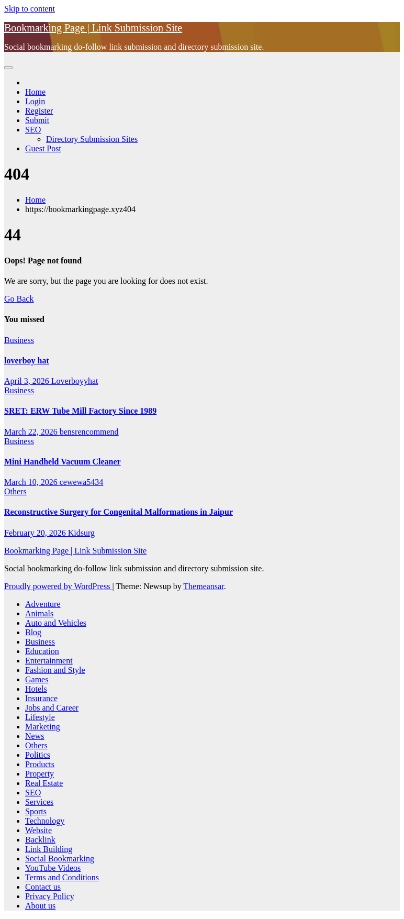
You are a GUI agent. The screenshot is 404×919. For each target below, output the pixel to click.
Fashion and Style (55, 670)
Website (38, 830)
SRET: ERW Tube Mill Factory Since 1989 (80, 410)
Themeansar (203, 586)
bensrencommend (89, 431)
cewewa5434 (82, 482)
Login (35, 101)
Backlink (40, 839)
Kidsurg (81, 532)
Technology (44, 820)
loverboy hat (26, 360)
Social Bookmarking (59, 858)
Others (15, 491)
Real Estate (44, 783)
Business (19, 340)
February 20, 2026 (36, 532)
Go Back (18, 298)
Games (36, 679)
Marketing (42, 726)
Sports (36, 811)
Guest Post (43, 148)
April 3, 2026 (27, 381)
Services (39, 802)
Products (39, 764)
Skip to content (29, 8)
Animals (39, 613)
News (34, 736)
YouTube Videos (53, 867)
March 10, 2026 (32, 482)
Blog (33, 632)
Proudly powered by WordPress (58, 586)
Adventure (43, 604)
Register (39, 110)
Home (35, 91)
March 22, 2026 (32, 431)
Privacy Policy (49, 896)
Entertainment (49, 660)
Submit (37, 120)
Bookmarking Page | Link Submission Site (93, 28)
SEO (33, 129)
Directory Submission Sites (92, 139)
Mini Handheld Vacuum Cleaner (62, 461)
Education (42, 651)
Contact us (43, 886)
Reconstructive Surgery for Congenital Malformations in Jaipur (118, 511)
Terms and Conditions (62, 877)
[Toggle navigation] (8, 67)
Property (39, 773)
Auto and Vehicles (55, 622)
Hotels (36, 688)
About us (40, 905)
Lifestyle (40, 717)
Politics (37, 754)
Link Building (48, 849)
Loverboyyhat (74, 381)
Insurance (41, 698)
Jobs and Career (51, 707)
